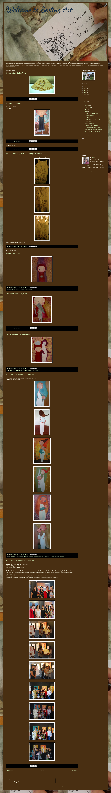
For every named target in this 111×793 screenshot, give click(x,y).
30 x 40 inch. (13, 330)
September (88, 107)
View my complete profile (88, 171)
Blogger (62, 786)
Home (42, 770)
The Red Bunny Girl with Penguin (18, 334)
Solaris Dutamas (60, 556)
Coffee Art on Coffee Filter (16, 73)
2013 (85, 99)
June (86, 109)
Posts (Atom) (16, 773)
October (87, 105)
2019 (85, 88)
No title (87, 117)
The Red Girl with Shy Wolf (16, 294)
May (86, 111)
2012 (85, 101)
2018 (85, 90)
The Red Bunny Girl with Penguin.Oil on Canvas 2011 (27, 370)
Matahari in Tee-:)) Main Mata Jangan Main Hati (24, 154)
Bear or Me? (18, 289)
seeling (93, 157)
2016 (85, 94)
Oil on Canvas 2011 (29, 289)
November (88, 103)
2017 (85, 92)
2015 (85, 97)
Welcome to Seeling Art (39, 9)
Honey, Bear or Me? (13, 253)
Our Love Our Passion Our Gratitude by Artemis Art (45, 556)
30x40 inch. (12, 370)
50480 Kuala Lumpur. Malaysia (16, 556)
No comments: (24, 98)
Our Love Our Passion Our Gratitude (20, 375)
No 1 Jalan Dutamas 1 (29, 556)
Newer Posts (10, 770)
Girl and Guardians (13, 104)
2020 (85, 86)
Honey (23, 289)
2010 (85, 135)
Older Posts (74, 770)
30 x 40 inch (12, 289)
